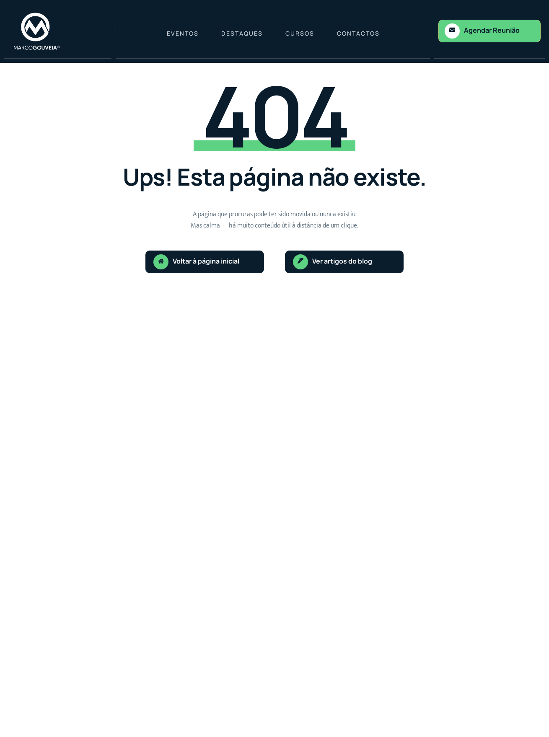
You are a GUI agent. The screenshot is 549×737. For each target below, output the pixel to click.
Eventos (183, 33)
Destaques (242, 33)
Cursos (299, 33)
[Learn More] (489, 31)
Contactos (358, 33)
